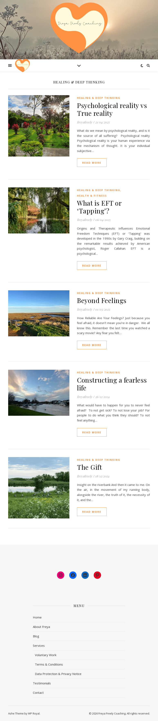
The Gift (89, 467)
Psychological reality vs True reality (112, 109)
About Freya (41, 627)
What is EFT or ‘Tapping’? (99, 206)
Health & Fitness (92, 195)
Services (39, 645)
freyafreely (84, 122)
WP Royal (34, 713)
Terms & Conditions (49, 664)
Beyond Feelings (102, 300)
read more (91, 162)
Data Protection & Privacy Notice (58, 674)
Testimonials (42, 683)
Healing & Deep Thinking (98, 98)
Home (37, 617)
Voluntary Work (45, 655)
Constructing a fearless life (112, 383)
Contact (38, 693)
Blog (36, 636)
